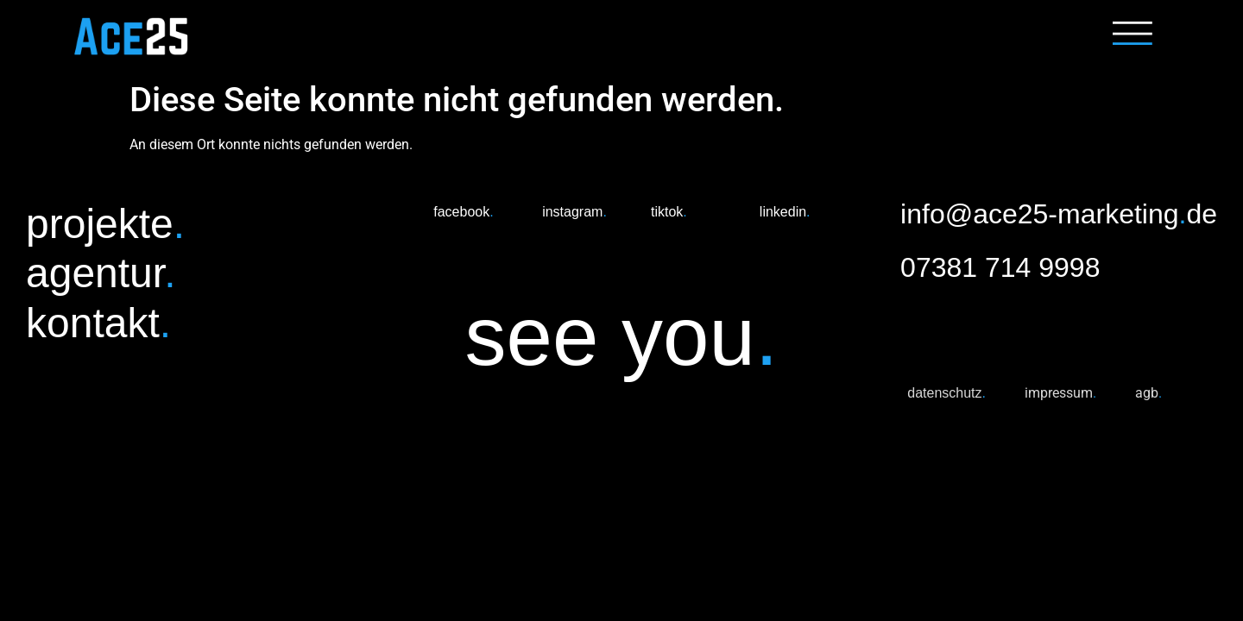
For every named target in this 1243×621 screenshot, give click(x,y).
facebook (463, 211)
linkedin (785, 211)
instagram (574, 211)
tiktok (669, 211)
